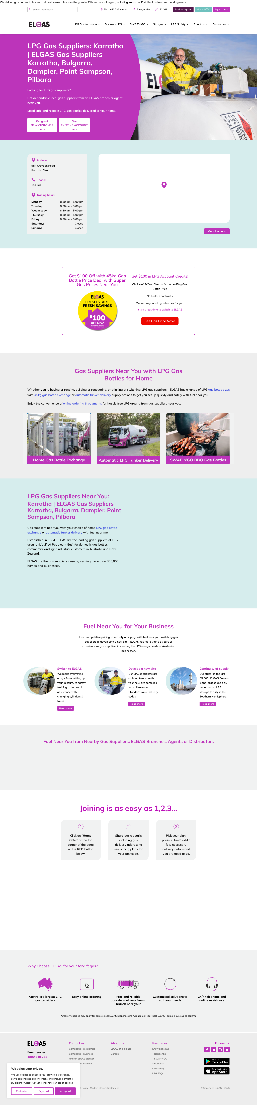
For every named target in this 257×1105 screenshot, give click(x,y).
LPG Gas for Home (85, 24)
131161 (36, 185)
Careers (115, 1053)
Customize (21, 1091)
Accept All (65, 1091)
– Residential (159, 1053)
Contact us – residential (82, 1048)
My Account (221, 9)
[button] (164, 184)
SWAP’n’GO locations (80, 1063)
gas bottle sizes (219, 389)
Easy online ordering (87, 997)
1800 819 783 (37, 1057)
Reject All (44, 1091)
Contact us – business (81, 1053)
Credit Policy (81, 1087)
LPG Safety (178, 24)
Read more (65, 708)
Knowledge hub (160, 1048)
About (199, 24)
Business (113, 24)
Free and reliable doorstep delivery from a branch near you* (128, 1000)
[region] (43, 1080)
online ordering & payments (82, 403)
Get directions (217, 231)
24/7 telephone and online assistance (212, 998)
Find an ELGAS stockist (116, 9)
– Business (158, 1063)
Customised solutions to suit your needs (170, 998)
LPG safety (158, 1068)
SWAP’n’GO (137, 24)
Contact (219, 24)
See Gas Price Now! (159, 321)
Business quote (183, 9)
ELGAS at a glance (121, 1048)
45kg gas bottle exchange (52, 395)
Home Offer (203, 9)
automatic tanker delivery (93, 395)
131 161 (162, 9)
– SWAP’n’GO (159, 1058)
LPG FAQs (157, 1073)
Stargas (158, 24)
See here (74, 125)
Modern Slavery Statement (104, 1087)
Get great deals (42, 125)
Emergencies (143, 9)
